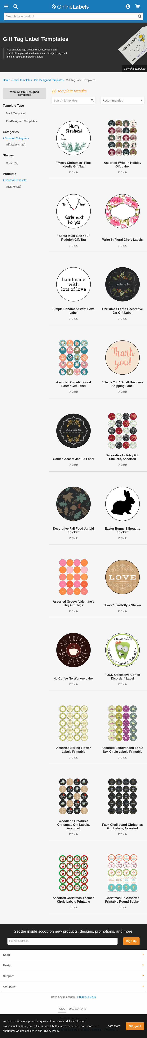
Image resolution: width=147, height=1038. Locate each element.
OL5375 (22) (13, 186)
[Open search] (139, 16)
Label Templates (22, 80)
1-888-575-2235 (86, 996)
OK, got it (135, 1026)
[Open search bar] (15, 7)
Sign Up (131, 941)
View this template (134, 68)
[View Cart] (137, 7)
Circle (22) (12, 163)
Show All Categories (16, 138)
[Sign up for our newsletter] (62, 941)
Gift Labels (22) (15, 144)
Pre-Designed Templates (49, 80)
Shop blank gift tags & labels (28, 56)
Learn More (113, 1025)
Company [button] (9, 986)
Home (6, 80)
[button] (6, 7)
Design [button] (7, 965)
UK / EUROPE (77, 1008)
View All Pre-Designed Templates (24, 93)
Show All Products (14, 180)
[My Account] (127, 7)
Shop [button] (6, 954)
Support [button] (8, 976)
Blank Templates (15, 113)
